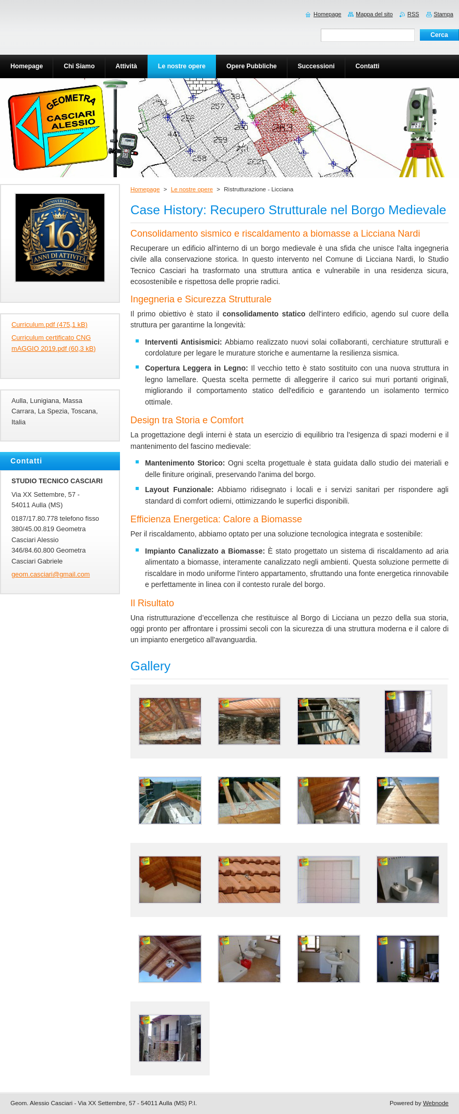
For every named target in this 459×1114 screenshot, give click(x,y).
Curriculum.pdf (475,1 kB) (49, 324)
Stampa (443, 14)
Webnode (436, 1103)
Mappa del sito (374, 14)
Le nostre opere (192, 189)
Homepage (145, 189)
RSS (413, 14)
